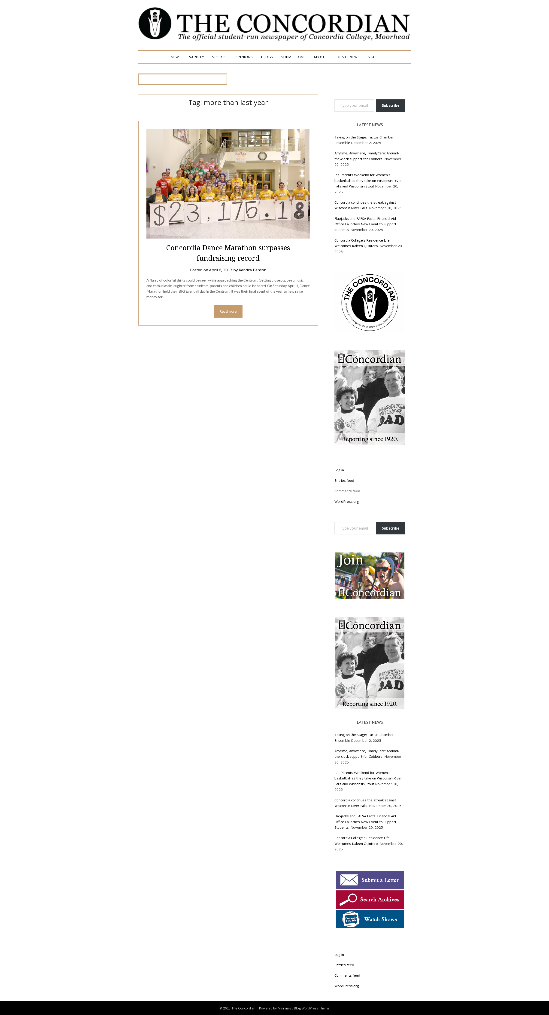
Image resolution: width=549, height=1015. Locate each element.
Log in (339, 470)
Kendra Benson (252, 270)
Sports (219, 57)
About (320, 57)
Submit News (347, 57)
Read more (228, 311)
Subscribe (391, 105)
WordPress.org (346, 501)
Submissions (293, 57)
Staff (373, 57)
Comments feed (347, 491)
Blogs (267, 57)
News (176, 57)
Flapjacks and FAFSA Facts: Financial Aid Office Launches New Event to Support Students (365, 224)
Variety (196, 57)
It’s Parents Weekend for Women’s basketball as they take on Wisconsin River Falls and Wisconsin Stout (368, 180)
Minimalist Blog (289, 1008)
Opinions (244, 57)
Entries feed (344, 480)
